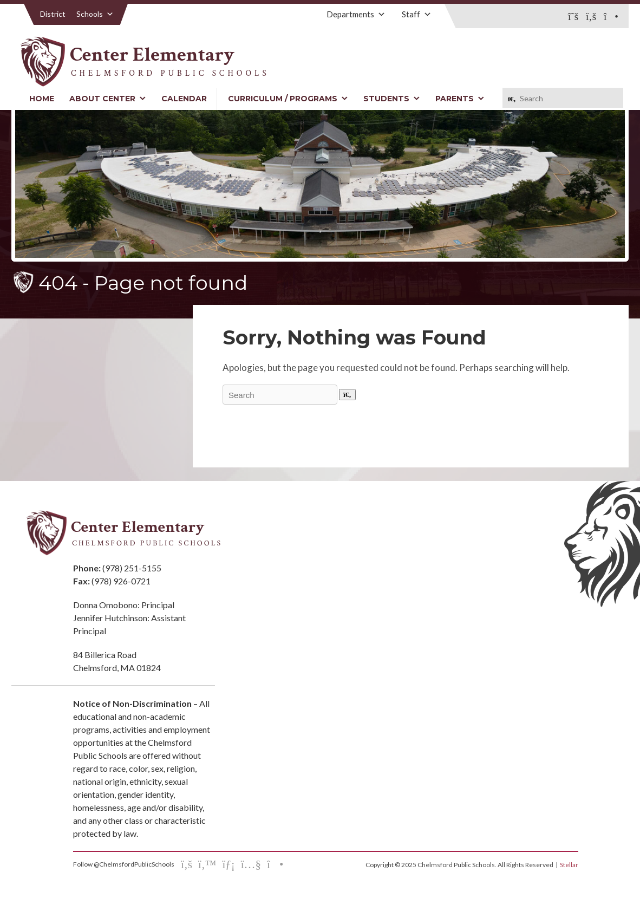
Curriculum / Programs (288, 98)
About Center (107, 98)
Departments (356, 14)
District (53, 13)
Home (41, 98)
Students (391, 98)
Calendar (184, 98)
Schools (95, 13)
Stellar (569, 865)
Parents (460, 98)
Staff (417, 14)
